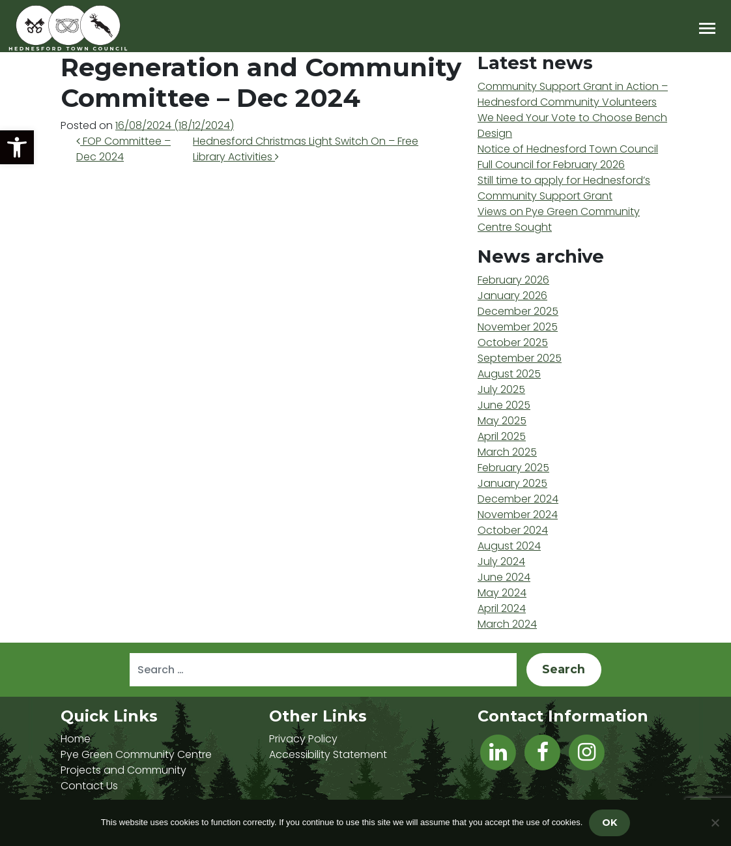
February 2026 (513, 279)
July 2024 (501, 561)
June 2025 (504, 405)
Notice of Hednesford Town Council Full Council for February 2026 (568, 156)
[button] (17, 147)
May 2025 (502, 420)
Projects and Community (123, 770)
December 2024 (518, 498)
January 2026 (512, 295)
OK (609, 822)
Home (76, 738)
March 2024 (507, 624)
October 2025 (513, 342)
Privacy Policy (303, 738)
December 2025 (518, 311)
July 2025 (501, 389)
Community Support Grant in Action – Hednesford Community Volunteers (573, 94)
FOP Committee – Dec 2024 (123, 149)
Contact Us (89, 785)
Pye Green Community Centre (136, 754)
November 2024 (518, 514)
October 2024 (513, 530)
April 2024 (502, 608)
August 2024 (509, 545)
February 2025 (513, 467)
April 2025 (502, 436)
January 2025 (512, 483)
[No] (714, 822)
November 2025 (518, 326)
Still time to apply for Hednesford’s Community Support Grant (564, 188)
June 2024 (504, 577)
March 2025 (507, 452)
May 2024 (502, 592)
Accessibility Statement (328, 754)
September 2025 (520, 358)
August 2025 (509, 373)
